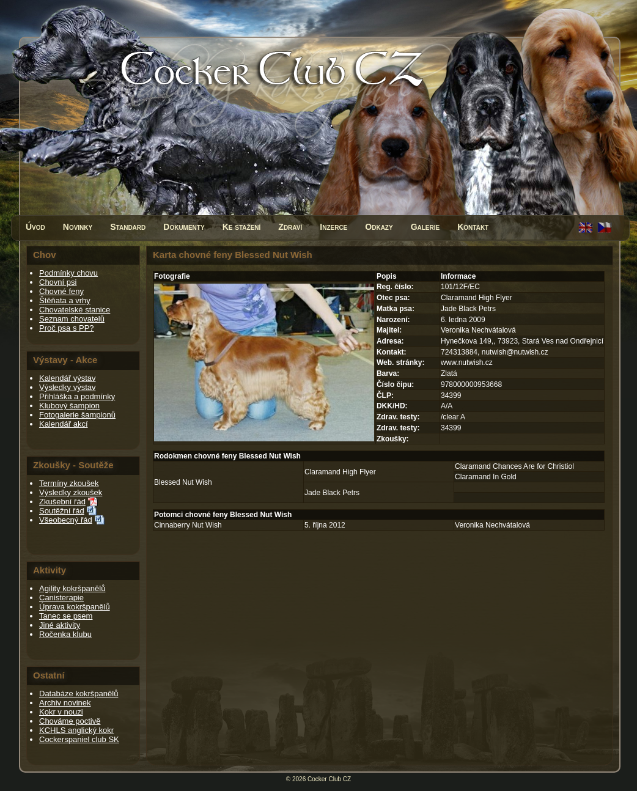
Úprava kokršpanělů (74, 606)
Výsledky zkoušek (70, 492)
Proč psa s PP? (66, 328)
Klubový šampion (69, 405)
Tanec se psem (65, 615)
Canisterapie (61, 597)
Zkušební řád (62, 501)
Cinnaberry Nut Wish (188, 525)
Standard (127, 227)
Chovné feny (61, 291)
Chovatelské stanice (74, 309)
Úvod (35, 227)
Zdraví (290, 227)
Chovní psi (57, 282)
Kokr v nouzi (61, 711)
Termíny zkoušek (69, 483)
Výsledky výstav (67, 387)
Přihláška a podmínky (77, 396)
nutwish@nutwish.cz (515, 352)
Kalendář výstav (67, 378)
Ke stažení (242, 227)
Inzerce (333, 227)
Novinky (77, 227)
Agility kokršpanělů (72, 588)
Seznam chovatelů (72, 318)
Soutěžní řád (61, 510)
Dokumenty (183, 227)
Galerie (425, 227)
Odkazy (378, 227)
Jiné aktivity (59, 625)
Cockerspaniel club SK (79, 739)
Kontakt (472, 227)
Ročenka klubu (65, 634)
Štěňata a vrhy (64, 300)
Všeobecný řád (65, 519)
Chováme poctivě (69, 721)
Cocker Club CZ (329, 779)
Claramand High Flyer (340, 472)
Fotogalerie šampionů (77, 414)
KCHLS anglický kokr (76, 730)
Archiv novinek (65, 702)
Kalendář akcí (63, 424)
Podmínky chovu (68, 273)
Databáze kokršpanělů (78, 693)
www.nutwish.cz (467, 362)
